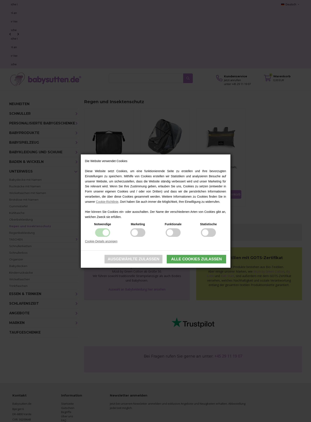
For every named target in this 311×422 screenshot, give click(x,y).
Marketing (138, 224)
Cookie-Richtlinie (107, 201)
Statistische (208, 224)
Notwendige (102, 224)
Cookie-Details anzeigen (101, 241)
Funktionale (173, 224)
